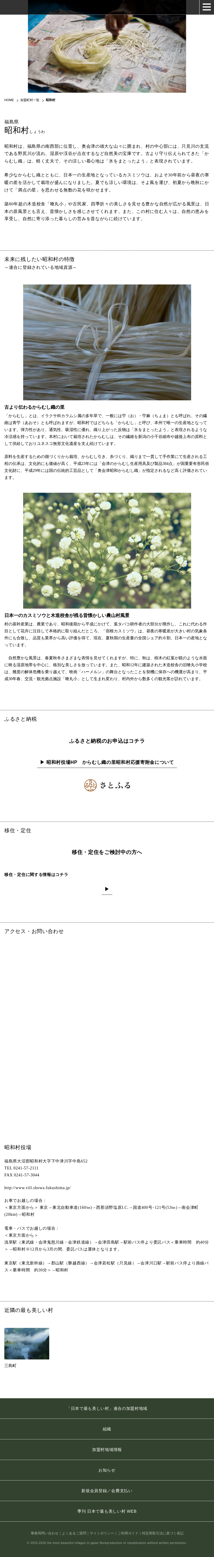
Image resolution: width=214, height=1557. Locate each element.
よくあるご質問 (74, 1533)
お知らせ (107, 1470)
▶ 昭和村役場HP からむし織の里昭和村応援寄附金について (107, 762)
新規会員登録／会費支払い (106, 1490)
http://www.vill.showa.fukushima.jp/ (37, 1188)
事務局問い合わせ (44, 1533)
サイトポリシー (102, 1533)
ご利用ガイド (128, 1533)
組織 (107, 1429)
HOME (9, 100)
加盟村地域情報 (107, 1449)
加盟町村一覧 (29, 100)
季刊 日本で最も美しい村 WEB (107, 1511)
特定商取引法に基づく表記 (163, 1533)
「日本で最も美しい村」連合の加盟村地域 (107, 1408)
